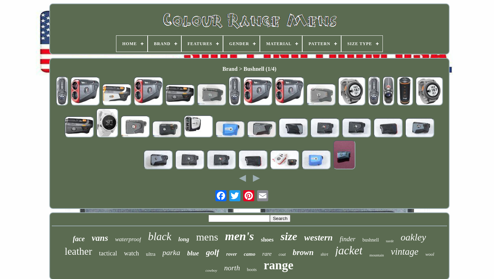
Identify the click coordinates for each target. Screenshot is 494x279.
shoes (267, 240)
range (279, 265)
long (183, 239)
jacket (349, 250)
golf (213, 252)
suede (390, 241)
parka (171, 252)
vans (100, 238)
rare (267, 254)
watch (131, 253)
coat (282, 254)
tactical (108, 253)
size (288, 236)
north (232, 268)
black (159, 236)
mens (207, 237)
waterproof (128, 239)
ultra (151, 254)
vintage (404, 251)
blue (193, 253)
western (318, 237)
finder (347, 239)
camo (249, 254)
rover (231, 254)
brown (303, 252)
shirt (324, 254)
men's (239, 236)
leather (78, 251)
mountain (376, 255)
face (79, 239)
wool (430, 254)
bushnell (370, 240)
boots (252, 269)
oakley (413, 237)
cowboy (211, 270)
